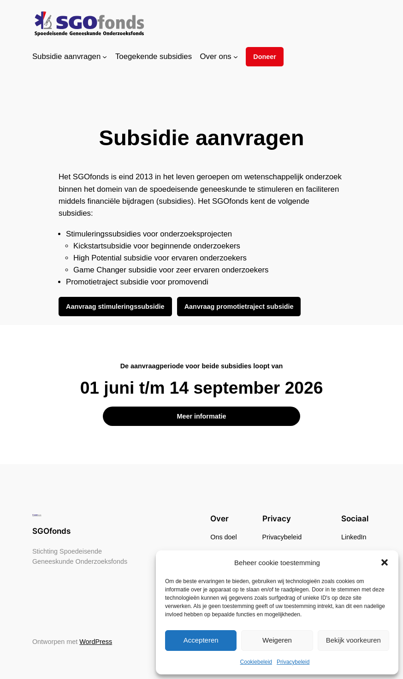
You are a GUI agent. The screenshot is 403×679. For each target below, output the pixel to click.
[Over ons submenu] (235, 56)
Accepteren (201, 640)
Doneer (264, 56)
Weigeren (277, 640)
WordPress (95, 641)
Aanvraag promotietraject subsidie (239, 306)
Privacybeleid (293, 662)
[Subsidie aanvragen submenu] (104, 56)
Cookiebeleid (256, 662)
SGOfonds (51, 531)
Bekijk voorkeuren (353, 640)
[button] (384, 562)
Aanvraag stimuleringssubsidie (115, 306)
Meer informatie (201, 416)
